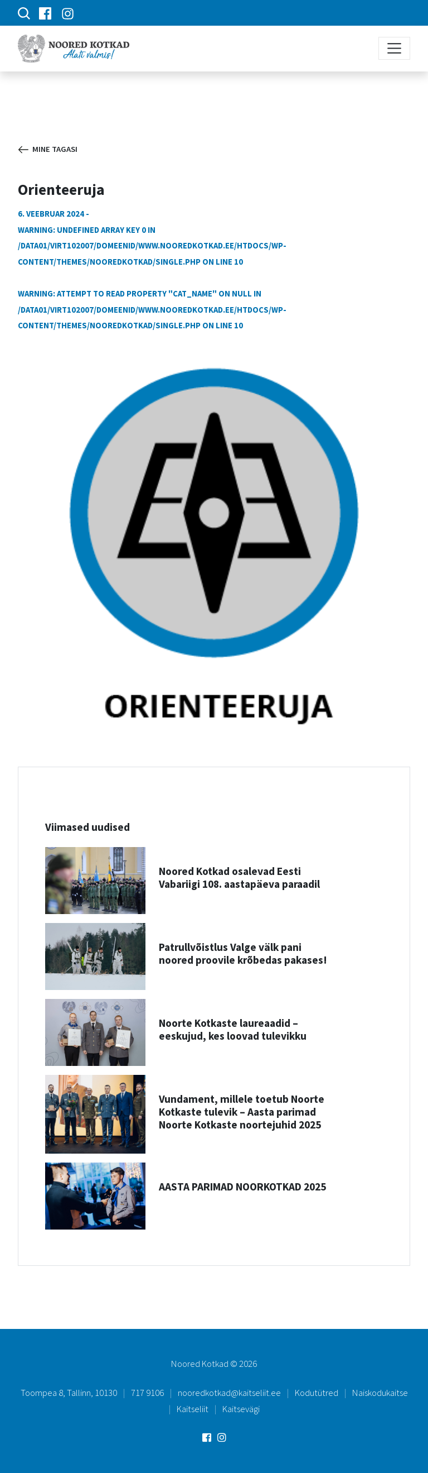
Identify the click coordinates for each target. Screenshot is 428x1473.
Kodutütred (316, 1392)
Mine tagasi (47, 149)
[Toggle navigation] (394, 48)
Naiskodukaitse (380, 1392)
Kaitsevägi (241, 1409)
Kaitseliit (192, 1409)
